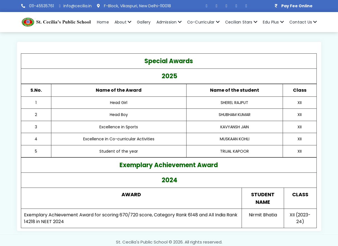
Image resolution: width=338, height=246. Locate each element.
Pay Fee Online (297, 6)
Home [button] (103, 22)
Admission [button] (169, 22)
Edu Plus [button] (273, 22)
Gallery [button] (144, 22)
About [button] (123, 22)
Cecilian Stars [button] (241, 22)
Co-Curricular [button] (203, 22)
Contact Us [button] (303, 22)
